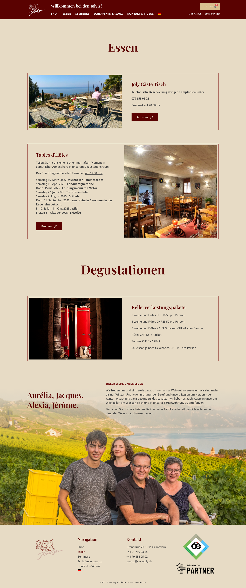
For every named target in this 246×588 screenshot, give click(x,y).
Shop (54, 14)
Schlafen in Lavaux (108, 14)
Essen (67, 14)
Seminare (82, 14)
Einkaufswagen (212, 13)
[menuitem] (159, 13)
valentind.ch (140, 582)
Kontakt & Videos (140, 14)
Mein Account (195, 13)
